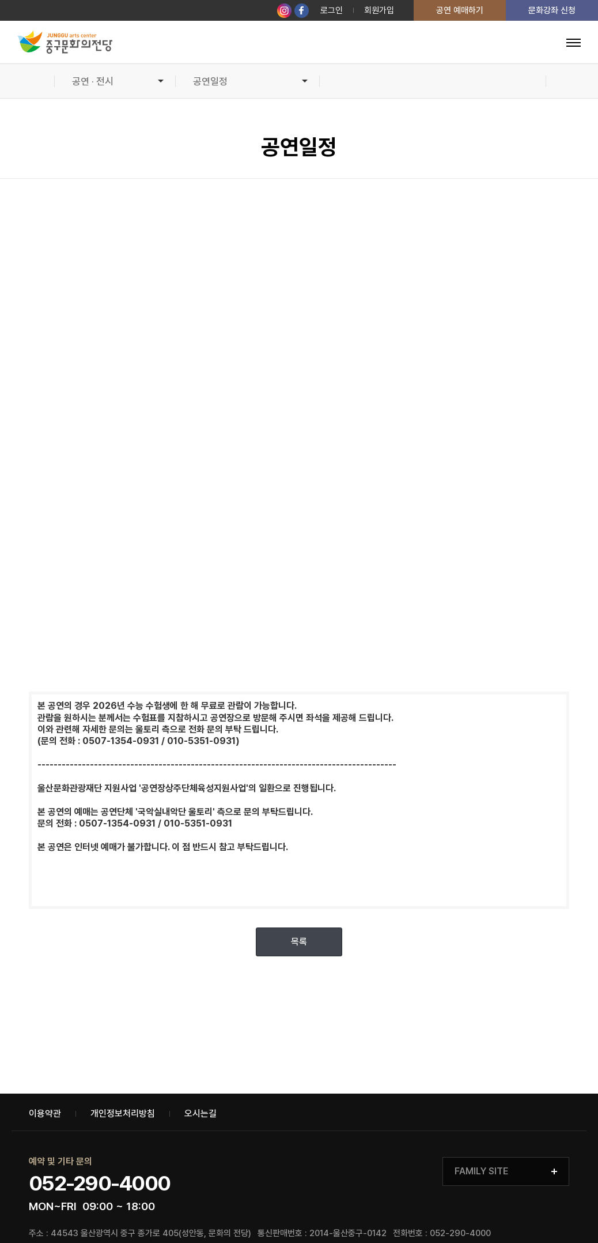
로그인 (331, 10)
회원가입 (379, 10)
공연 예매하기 (459, 10)
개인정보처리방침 (122, 1113)
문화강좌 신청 (552, 10)
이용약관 (45, 1113)
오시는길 (200, 1113)
